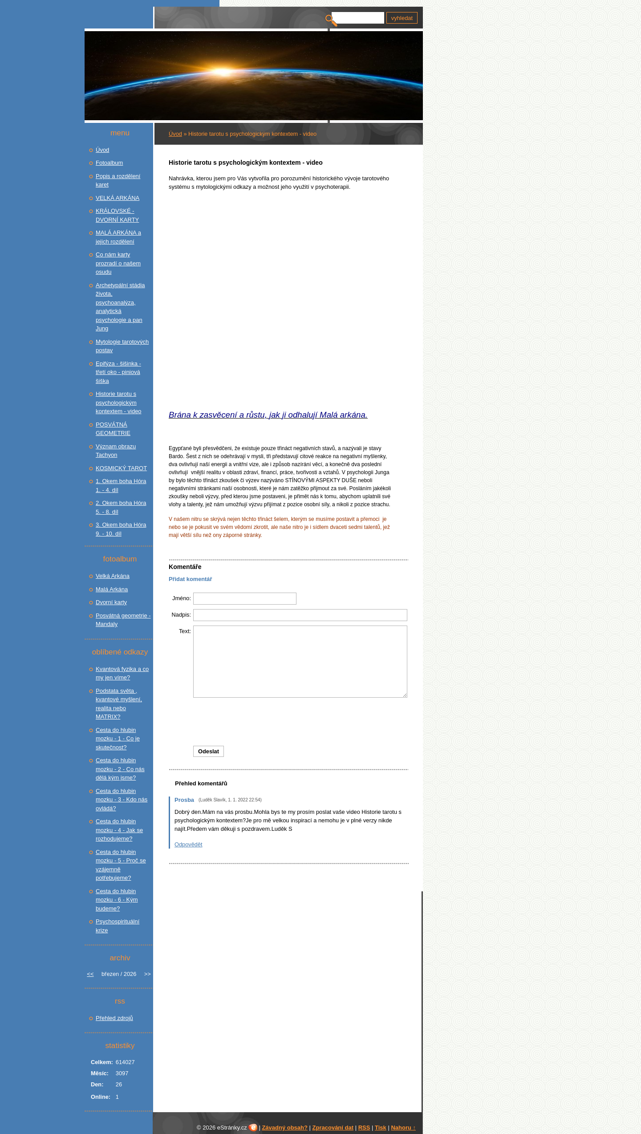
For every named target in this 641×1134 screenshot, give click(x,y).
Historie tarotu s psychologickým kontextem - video (119, 402)
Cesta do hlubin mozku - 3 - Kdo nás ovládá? (121, 800)
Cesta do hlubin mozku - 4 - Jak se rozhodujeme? (119, 830)
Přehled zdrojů (114, 1018)
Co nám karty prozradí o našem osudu (118, 263)
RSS (364, 1127)
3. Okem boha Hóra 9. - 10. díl (121, 529)
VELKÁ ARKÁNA (117, 198)
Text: (185, 631)
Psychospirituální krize (117, 926)
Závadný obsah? (285, 1127)
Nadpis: (181, 614)
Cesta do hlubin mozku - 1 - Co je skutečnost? (118, 739)
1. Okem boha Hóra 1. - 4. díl (121, 485)
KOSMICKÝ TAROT (121, 468)
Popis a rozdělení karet (118, 180)
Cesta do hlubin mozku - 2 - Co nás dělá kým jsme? (120, 769)
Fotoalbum (109, 162)
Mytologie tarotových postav (122, 346)
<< (90, 974)
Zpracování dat (332, 1127)
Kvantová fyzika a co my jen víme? (122, 673)
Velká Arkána (113, 576)
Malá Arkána (112, 589)
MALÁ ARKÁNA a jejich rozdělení (118, 237)
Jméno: (181, 598)
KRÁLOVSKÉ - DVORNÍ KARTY (117, 215)
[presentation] (288, 721)
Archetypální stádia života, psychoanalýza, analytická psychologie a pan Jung (120, 307)
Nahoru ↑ (403, 1127)
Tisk (380, 1127)
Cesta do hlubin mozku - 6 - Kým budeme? (117, 900)
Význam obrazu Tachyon (116, 451)
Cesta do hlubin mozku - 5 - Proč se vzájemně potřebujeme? (121, 865)
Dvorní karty (111, 602)
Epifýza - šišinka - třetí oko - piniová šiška (118, 372)
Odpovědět (188, 844)
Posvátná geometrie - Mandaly (123, 620)
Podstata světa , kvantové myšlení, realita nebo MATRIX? (119, 703)
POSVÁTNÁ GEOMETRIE (113, 429)
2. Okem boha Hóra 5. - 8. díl (121, 507)
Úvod (175, 133)
